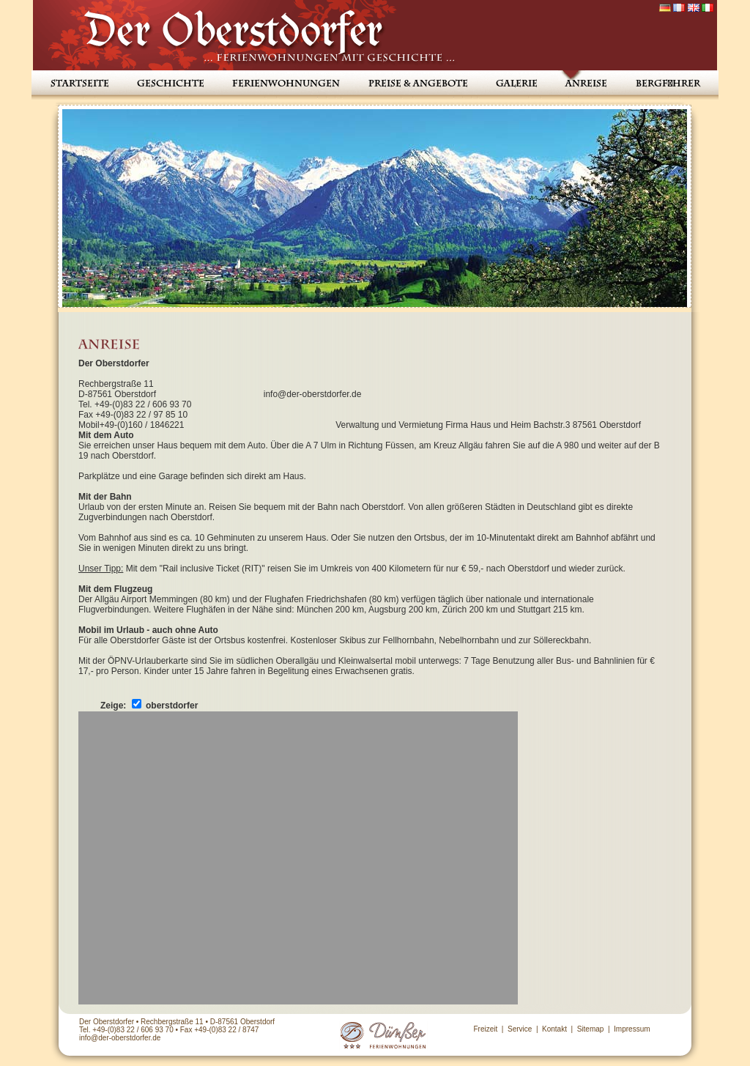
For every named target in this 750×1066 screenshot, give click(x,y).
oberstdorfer (172, 705)
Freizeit (485, 1029)
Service (520, 1029)
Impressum (632, 1029)
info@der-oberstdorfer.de (119, 1038)
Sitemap (590, 1029)
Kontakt (554, 1029)
